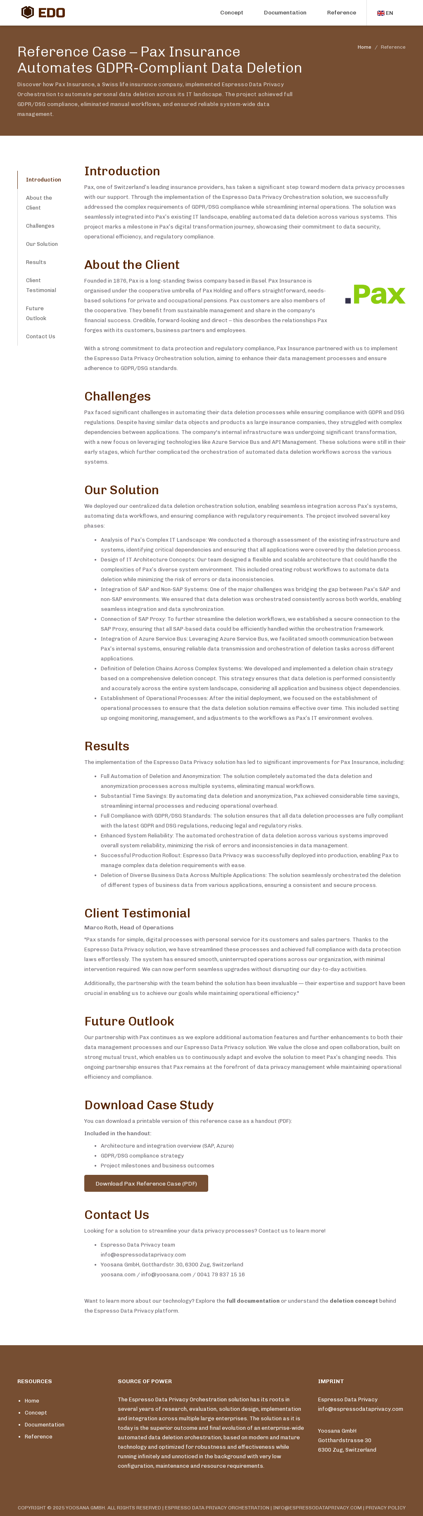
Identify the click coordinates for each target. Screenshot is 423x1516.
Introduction (43, 180)
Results (36, 262)
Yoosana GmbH (337, 1431)
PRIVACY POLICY (386, 1508)
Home (364, 47)
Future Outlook (36, 313)
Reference (341, 12)
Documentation (285, 12)
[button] (386, 13)
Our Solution (42, 244)
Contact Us (40, 336)
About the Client (39, 203)
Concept (231, 12)
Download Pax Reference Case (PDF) (146, 1183)
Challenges (40, 226)
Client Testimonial (41, 285)
